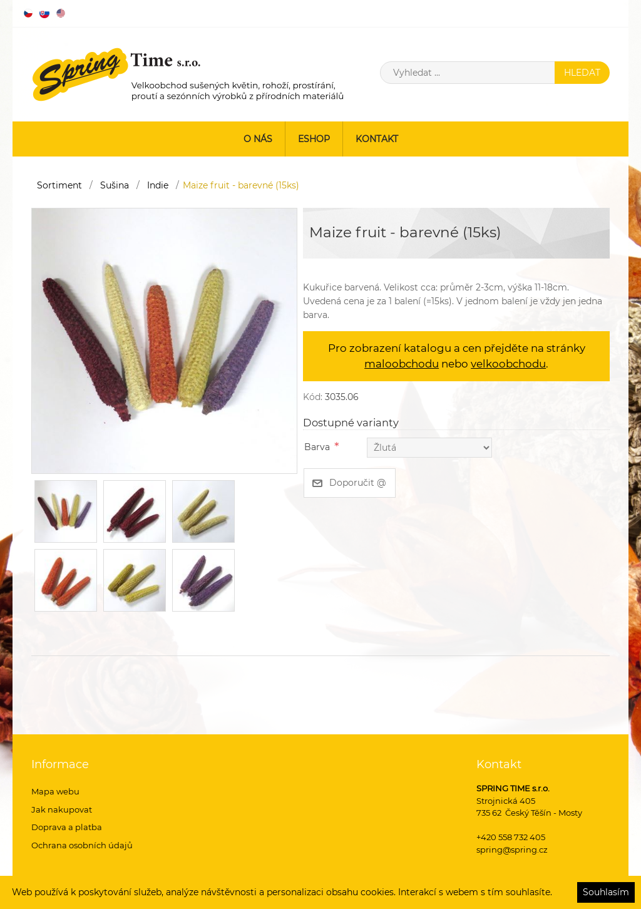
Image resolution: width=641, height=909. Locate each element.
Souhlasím (606, 892)
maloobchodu (401, 363)
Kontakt (377, 139)
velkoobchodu (508, 363)
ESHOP (314, 139)
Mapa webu (55, 791)
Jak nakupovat (61, 809)
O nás (258, 139)
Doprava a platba (66, 827)
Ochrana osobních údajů (82, 845)
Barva (317, 447)
